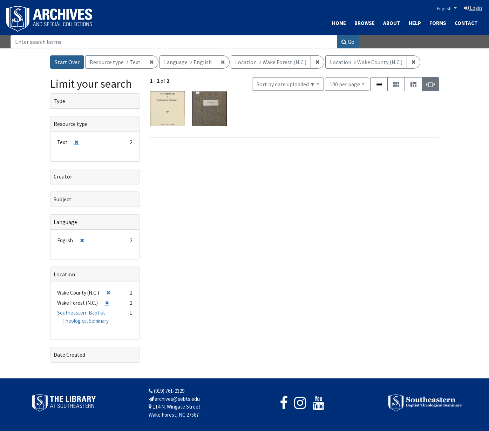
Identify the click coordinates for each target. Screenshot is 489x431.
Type (59, 101)
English (445, 8)
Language (65, 221)
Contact (466, 23)
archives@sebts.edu (174, 399)
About (391, 23)
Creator (63, 176)
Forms (437, 23)
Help (415, 23)
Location (64, 274)
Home (339, 23)
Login (473, 8)
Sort (286, 84)
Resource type (71, 123)
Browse (364, 23)
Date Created (69, 354)
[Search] (174, 41)
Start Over (67, 62)
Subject (63, 199)
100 (345, 84)
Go (347, 41)
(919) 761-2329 (166, 391)
